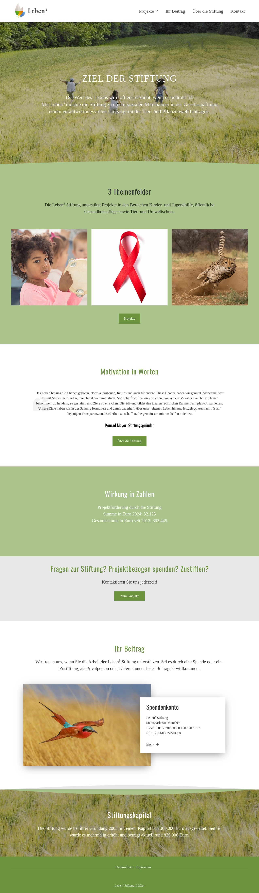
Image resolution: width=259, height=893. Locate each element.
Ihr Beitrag (175, 11)
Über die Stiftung (207, 11)
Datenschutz (125, 867)
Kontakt (237, 11)
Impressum (143, 867)
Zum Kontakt (129, 596)
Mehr (152, 745)
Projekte (149, 11)
